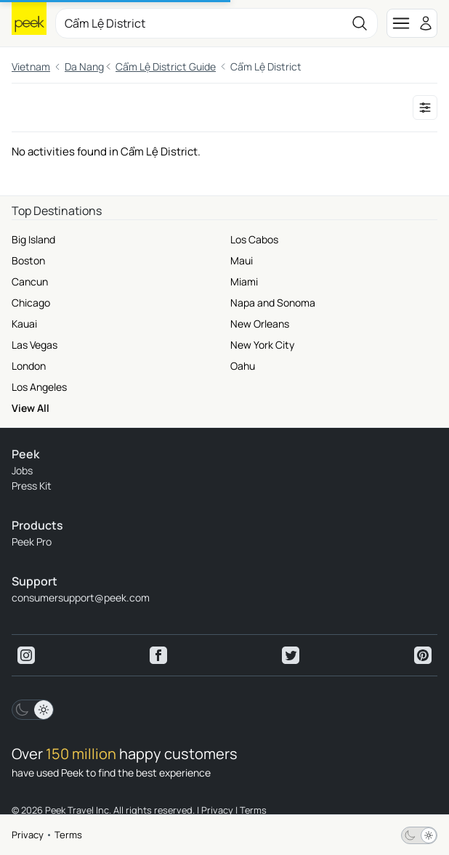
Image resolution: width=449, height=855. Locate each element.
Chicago (31, 302)
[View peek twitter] (290, 655)
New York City (262, 345)
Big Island (33, 239)
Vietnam (31, 66)
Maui (241, 260)
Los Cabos (254, 239)
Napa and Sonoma (272, 302)
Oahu (242, 366)
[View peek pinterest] (423, 655)
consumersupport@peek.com (81, 597)
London (29, 366)
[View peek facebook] (158, 655)
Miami (244, 281)
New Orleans (259, 324)
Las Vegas (34, 345)
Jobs (22, 470)
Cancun (30, 281)
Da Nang (84, 66)
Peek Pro (32, 541)
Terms (68, 834)
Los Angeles (39, 387)
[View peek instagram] (26, 655)
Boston (28, 260)
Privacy (28, 834)
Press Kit (32, 486)
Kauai (24, 324)
